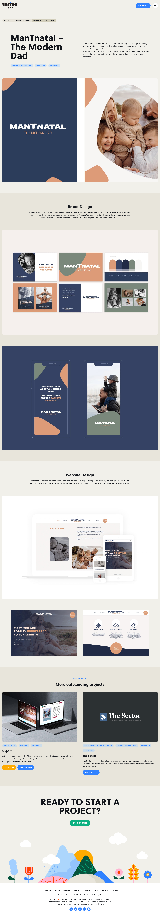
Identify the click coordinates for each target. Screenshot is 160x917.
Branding (23, 745)
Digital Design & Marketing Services (98, 745)
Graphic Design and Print (21, 65)
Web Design (54, 65)
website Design (9, 745)
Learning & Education (22, 20)
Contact (96, 890)
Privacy (105, 890)
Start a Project (143, 5)
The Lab (87, 890)
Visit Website (9, 767)
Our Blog (77, 890)
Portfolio (7, 20)
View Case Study (26, 767)
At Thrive (48, 890)
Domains (114, 890)
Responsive (40, 65)
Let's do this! (80, 822)
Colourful (36, 745)
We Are (57, 890)
